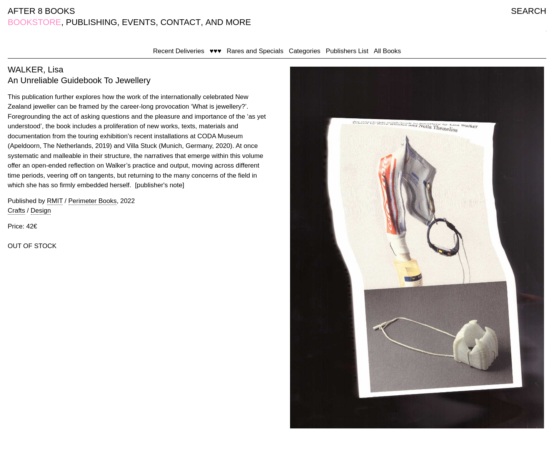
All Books (387, 51)
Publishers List (347, 51)
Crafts (16, 210)
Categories (304, 51)
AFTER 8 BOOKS (41, 11)
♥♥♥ (215, 51)
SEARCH (528, 11)
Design (41, 210)
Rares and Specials (255, 51)
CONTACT (180, 22)
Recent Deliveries (178, 51)
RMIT (55, 201)
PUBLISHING (91, 22)
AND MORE (228, 22)
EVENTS (139, 22)
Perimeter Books (92, 201)
